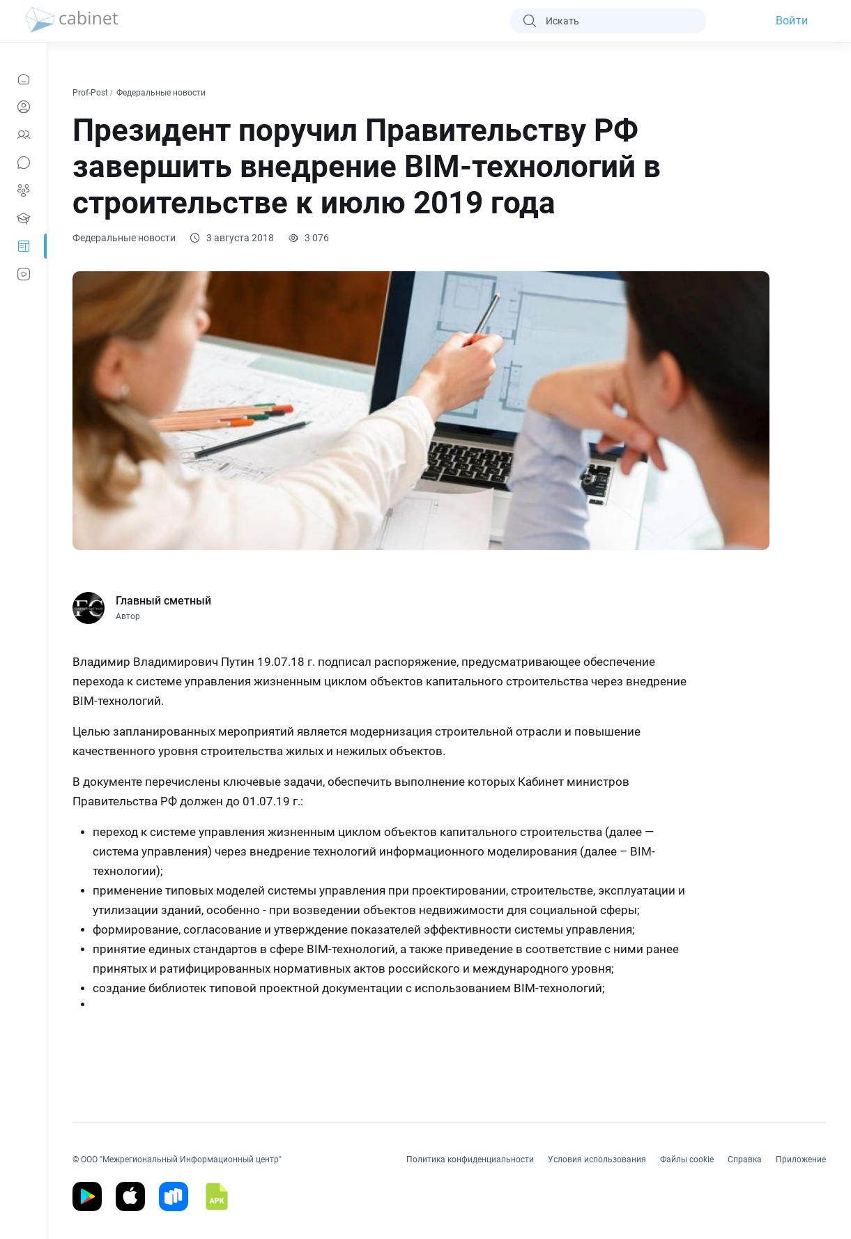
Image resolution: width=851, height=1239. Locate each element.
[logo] (71, 21)
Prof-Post (91, 93)
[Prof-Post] (23, 246)
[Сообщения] (23, 162)
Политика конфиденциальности (470, 1159)
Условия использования (597, 1159)
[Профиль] (23, 107)
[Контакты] (23, 135)
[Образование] (23, 218)
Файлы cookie (687, 1159)
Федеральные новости (162, 93)
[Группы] (23, 190)
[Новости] (23, 79)
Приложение (801, 1159)
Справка (745, 1159)
